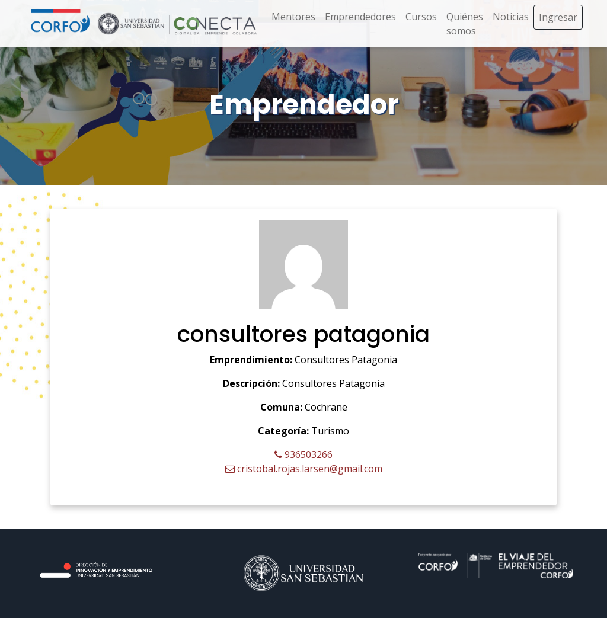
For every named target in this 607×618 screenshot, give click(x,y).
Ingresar (558, 17)
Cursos (421, 16)
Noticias (511, 16)
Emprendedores (360, 16)
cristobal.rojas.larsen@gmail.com (303, 468)
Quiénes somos (464, 23)
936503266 (303, 454)
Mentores (293, 16)
